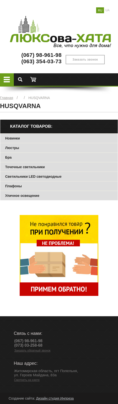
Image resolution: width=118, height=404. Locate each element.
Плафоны (13, 186)
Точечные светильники (25, 167)
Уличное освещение (22, 196)
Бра (8, 157)
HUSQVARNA (39, 98)
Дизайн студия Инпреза (55, 398)
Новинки (12, 138)
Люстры (12, 148)
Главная (6, 98)
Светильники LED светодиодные (33, 176)
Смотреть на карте (27, 380)
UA (107, 10)
